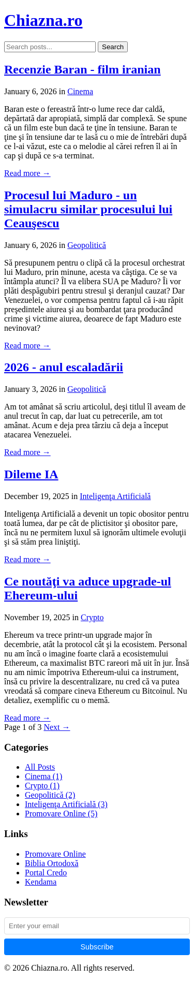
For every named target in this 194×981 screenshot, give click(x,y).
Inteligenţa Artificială (115, 496)
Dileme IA (31, 474)
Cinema (80, 91)
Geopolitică (86, 245)
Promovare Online (61, 813)
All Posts (40, 767)
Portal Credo (46, 872)
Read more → (27, 173)
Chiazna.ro (43, 20)
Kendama (40, 881)
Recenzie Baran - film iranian (82, 69)
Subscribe (97, 947)
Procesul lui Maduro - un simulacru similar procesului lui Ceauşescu (88, 209)
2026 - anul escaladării (63, 367)
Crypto (92, 617)
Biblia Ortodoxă (52, 863)
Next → (56, 727)
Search (113, 47)
